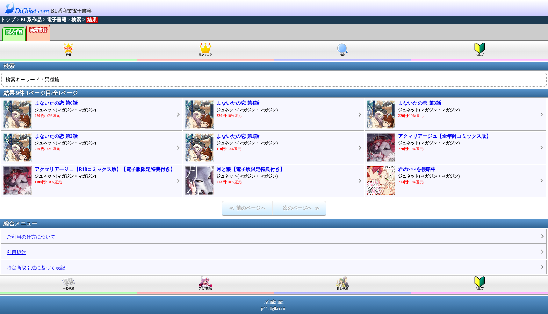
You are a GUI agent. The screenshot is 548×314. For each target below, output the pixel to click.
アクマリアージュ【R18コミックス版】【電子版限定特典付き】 (105, 169)
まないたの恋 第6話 (56, 103)
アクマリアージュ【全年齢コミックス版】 (444, 136)
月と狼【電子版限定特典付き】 (250, 169)
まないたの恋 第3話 (419, 103)
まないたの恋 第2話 (56, 136)
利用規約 (16, 252)
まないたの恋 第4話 (237, 103)
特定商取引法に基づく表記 (36, 267)
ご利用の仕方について (31, 237)
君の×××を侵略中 (417, 169)
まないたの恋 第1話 (237, 136)
